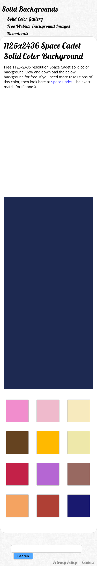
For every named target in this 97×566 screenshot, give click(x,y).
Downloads (17, 33)
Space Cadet (61, 81)
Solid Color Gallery (25, 19)
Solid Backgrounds (30, 8)
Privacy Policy (65, 562)
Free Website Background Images (38, 26)
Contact (88, 562)
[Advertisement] (48, 143)
